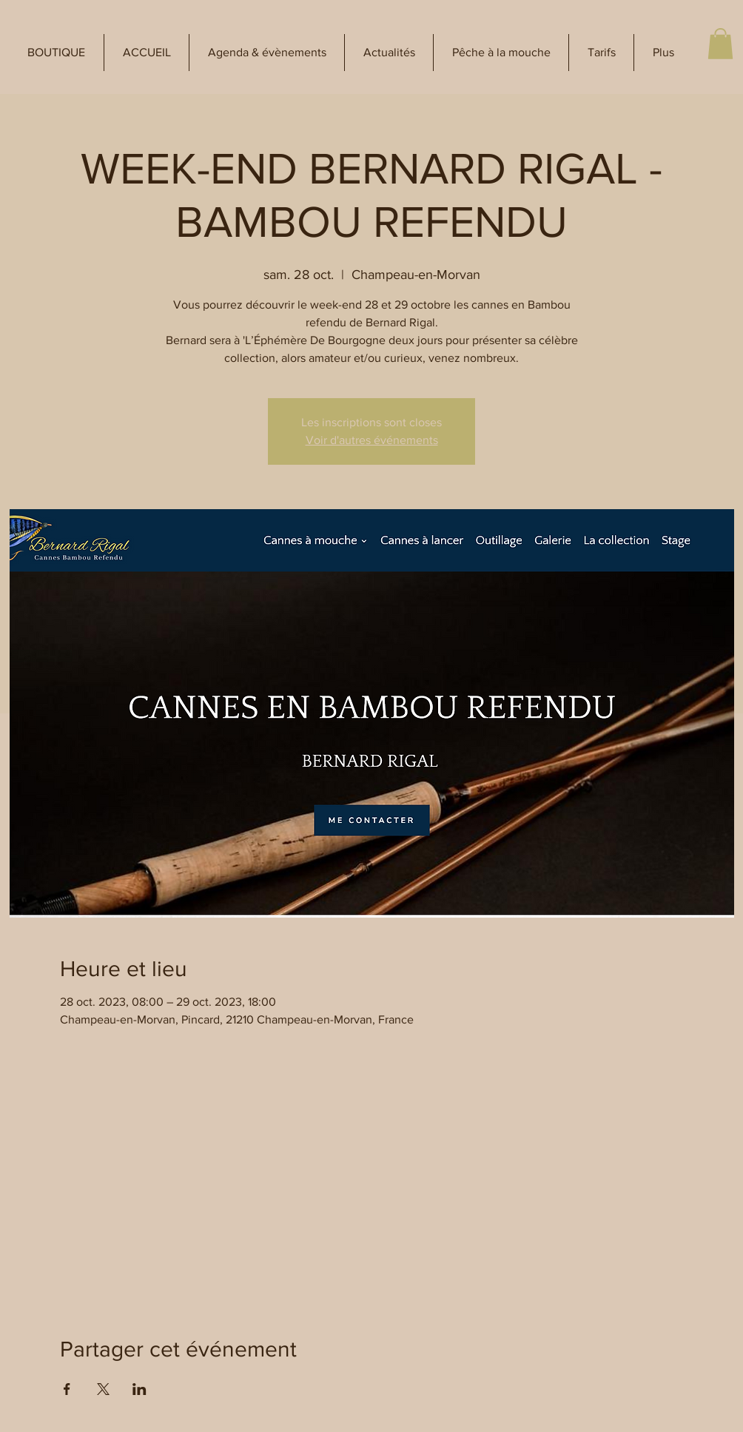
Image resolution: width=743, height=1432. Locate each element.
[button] (56, 52)
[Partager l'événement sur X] (103, 1389)
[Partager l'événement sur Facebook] (67, 1389)
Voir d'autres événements (372, 440)
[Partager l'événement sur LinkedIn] (139, 1389)
